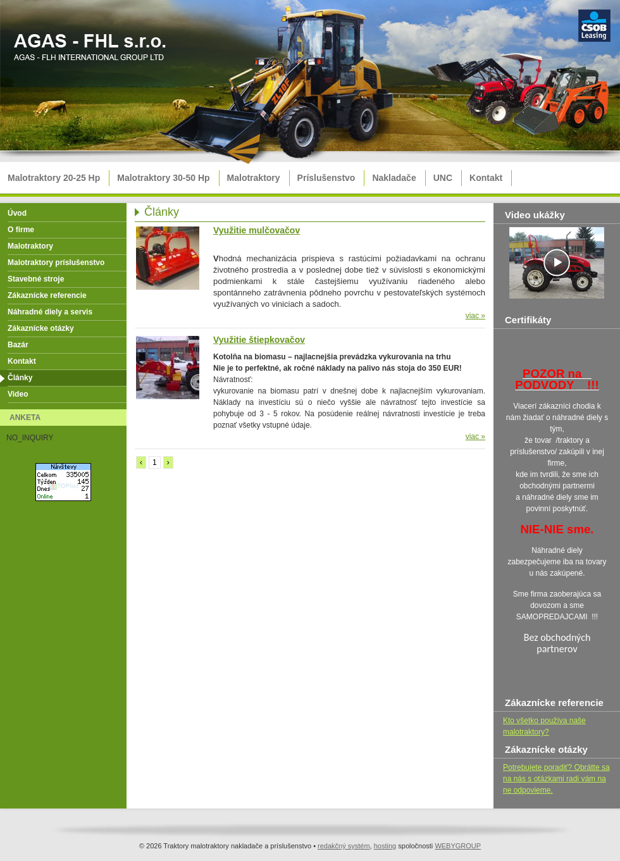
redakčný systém (344, 846)
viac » (475, 315)
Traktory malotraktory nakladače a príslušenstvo (92, 51)
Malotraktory (253, 178)
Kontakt (485, 178)
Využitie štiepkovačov (259, 340)
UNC (442, 178)
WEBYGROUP (458, 846)
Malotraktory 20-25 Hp (54, 178)
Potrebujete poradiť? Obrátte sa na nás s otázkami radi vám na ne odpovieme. (556, 779)
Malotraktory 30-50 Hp (163, 178)
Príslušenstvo (326, 178)
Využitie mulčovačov (256, 230)
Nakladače (394, 178)
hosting (385, 846)
